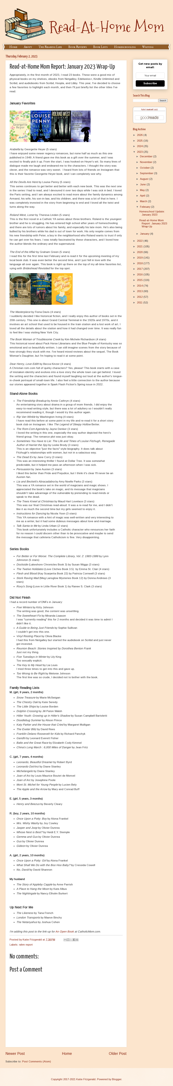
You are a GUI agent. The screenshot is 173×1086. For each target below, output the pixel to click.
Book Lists (100, 47)
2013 (140, 291)
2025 (140, 140)
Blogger (116, 1079)
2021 (140, 246)
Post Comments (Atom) (36, 1061)
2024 (140, 146)
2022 (140, 240)
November (146, 162)
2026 (140, 135)
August (144, 178)
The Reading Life (50, 47)
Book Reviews (77, 47)
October (145, 167)
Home (13, 47)
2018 (140, 263)
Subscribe (150, 83)
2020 (140, 252)
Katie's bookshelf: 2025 (149, 110)
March (144, 201)
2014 (140, 285)
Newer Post (15, 1054)
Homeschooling (125, 47)
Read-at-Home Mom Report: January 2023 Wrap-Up (153, 223)
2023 (140, 151)
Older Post (118, 1054)
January (145, 233)
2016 (140, 274)
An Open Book (64, 931)
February (145, 206)
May (142, 190)
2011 (140, 302)
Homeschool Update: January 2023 (152, 213)
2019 (140, 257)
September (147, 173)
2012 (140, 296)
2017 (140, 268)
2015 (140, 280)
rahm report (26, 944)
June (143, 184)
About (28, 47)
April (143, 195)
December (146, 156)
